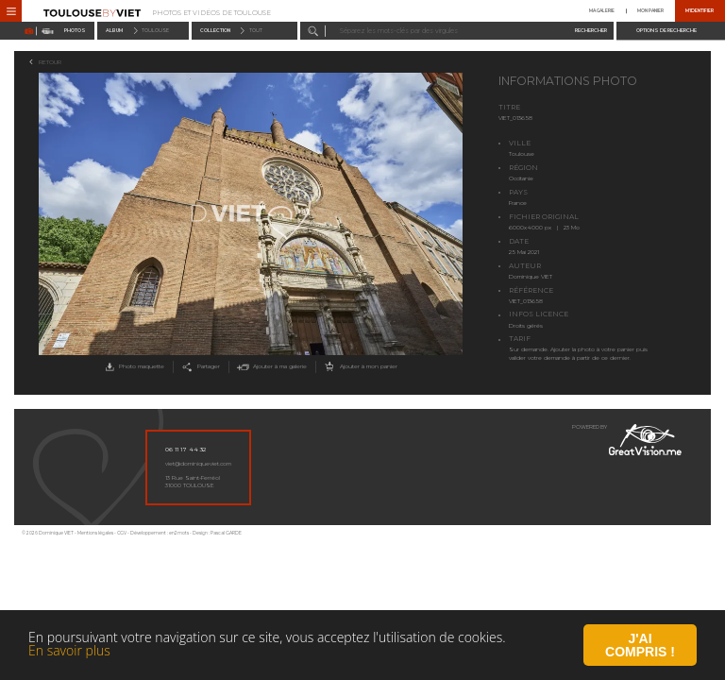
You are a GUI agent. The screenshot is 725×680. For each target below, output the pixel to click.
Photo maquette (133, 367)
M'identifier (699, 10)
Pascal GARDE (226, 533)
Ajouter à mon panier (359, 367)
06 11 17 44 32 (185, 449)
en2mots (179, 533)
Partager (199, 367)
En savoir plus (69, 652)
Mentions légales (95, 533)
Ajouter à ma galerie (270, 367)
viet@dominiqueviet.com (198, 464)
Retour (50, 62)
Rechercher (591, 30)
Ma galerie (602, 10)
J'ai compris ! (640, 647)
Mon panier (650, 10)
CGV (121, 533)
